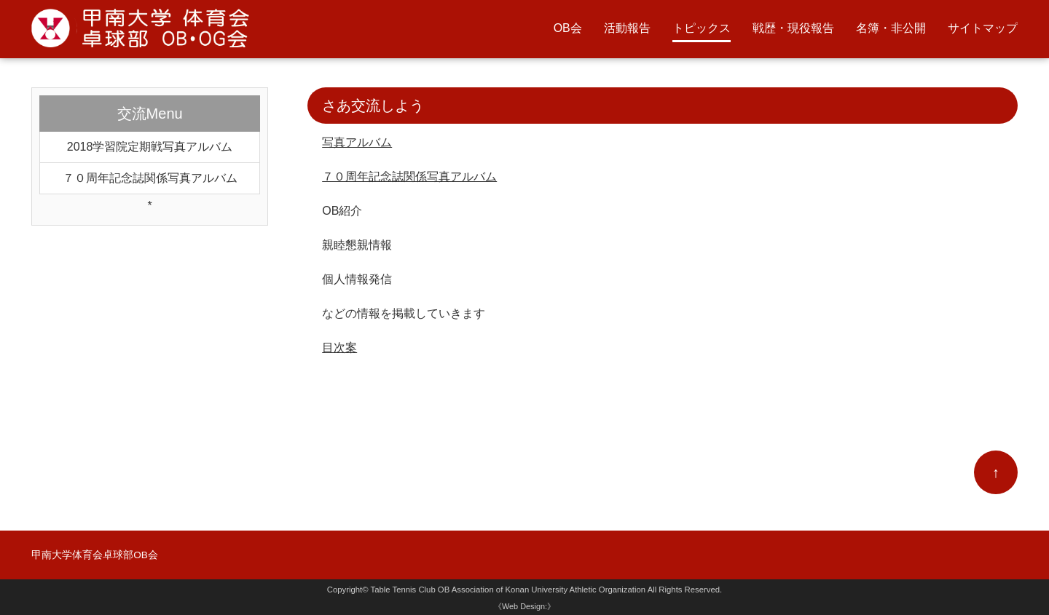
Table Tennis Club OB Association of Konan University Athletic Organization (508, 589)
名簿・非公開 (891, 28)
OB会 (568, 28)
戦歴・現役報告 (793, 28)
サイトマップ (983, 28)
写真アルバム (357, 142)
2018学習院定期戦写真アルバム (150, 146)
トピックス (701, 28)
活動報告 (627, 28)
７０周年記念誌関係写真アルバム (409, 176)
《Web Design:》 (524, 606)
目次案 (339, 347)
